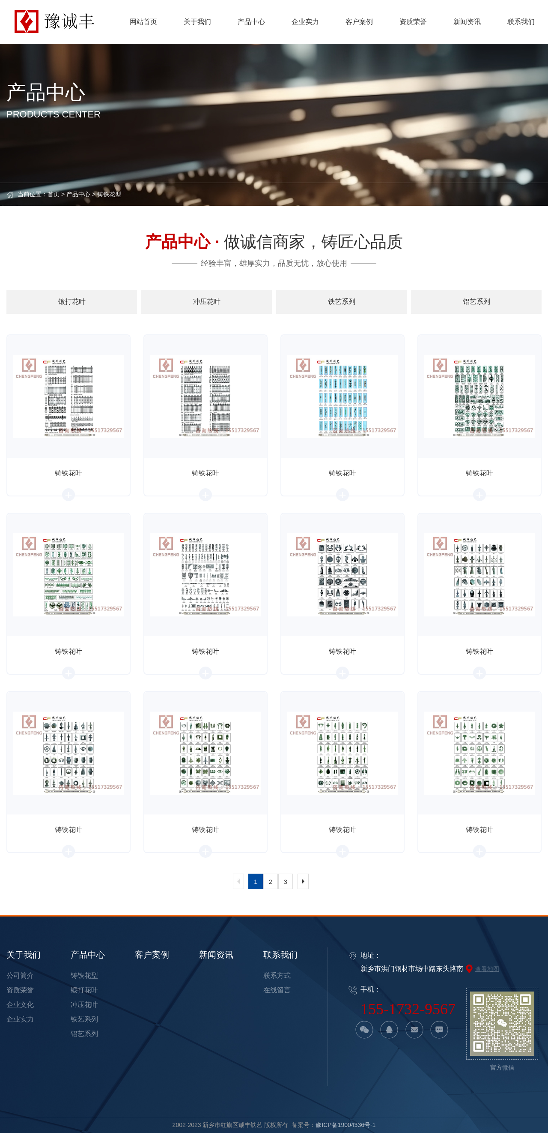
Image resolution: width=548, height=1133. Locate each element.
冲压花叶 (84, 1004)
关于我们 (23, 954)
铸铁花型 (109, 194)
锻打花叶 (84, 990)
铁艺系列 (84, 1019)
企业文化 (20, 1004)
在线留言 (277, 990)
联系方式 (277, 975)
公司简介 (20, 975)
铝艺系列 (84, 1033)
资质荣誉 (20, 990)
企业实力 (20, 1019)
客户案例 (152, 954)
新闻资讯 (216, 954)
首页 (54, 194)
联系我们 (280, 954)
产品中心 (78, 194)
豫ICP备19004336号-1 (345, 1124)
